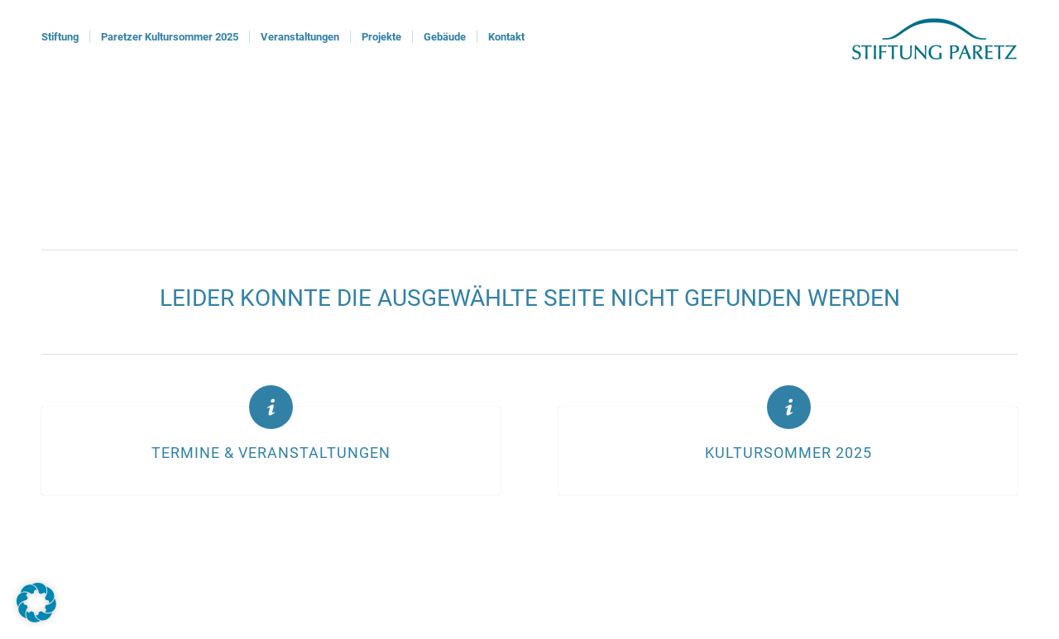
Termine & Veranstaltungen (271, 453)
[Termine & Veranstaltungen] (271, 407)
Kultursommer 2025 (788, 453)
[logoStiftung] (934, 37)
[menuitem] (60, 37)
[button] (36, 602)
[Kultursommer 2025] (789, 407)
